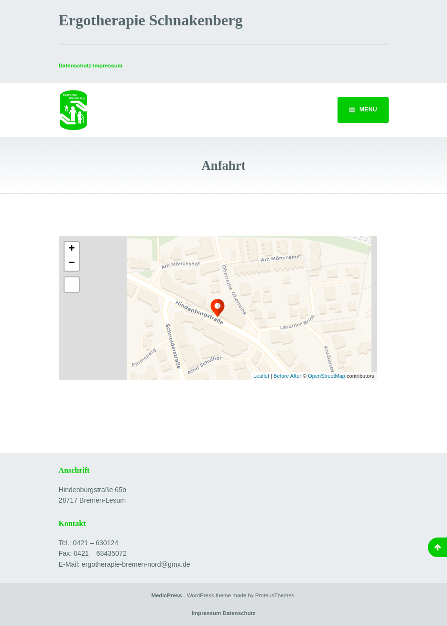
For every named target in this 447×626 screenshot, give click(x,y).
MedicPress (166, 595)
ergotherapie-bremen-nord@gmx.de (136, 564)
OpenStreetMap (326, 376)
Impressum (206, 613)
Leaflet (261, 376)
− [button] (71, 263)
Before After (288, 376)
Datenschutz (75, 65)
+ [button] (71, 249)
